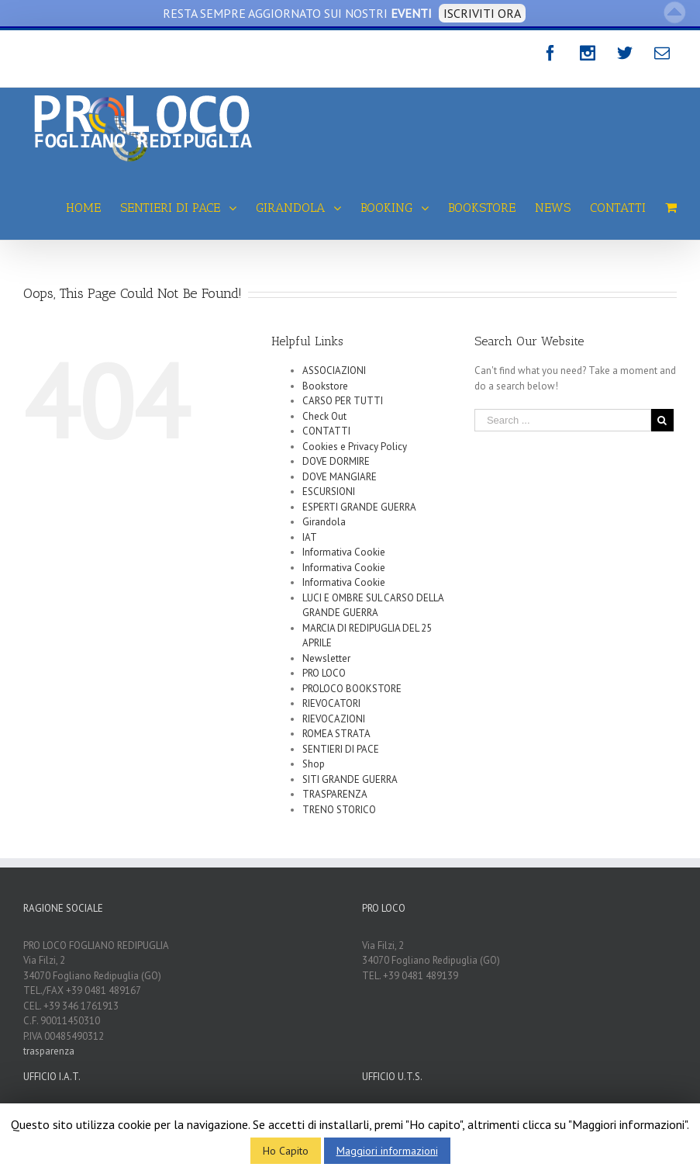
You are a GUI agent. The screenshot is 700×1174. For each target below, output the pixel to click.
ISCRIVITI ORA (482, 13)
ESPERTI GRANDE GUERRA (359, 507)
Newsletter (326, 658)
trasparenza (48, 1051)
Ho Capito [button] (286, 1151)
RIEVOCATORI (331, 703)
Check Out (324, 416)
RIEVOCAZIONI (333, 719)
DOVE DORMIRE (336, 461)
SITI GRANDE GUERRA (350, 779)
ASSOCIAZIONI (334, 370)
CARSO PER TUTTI (342, 400)
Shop (313, 764)
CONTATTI (326, 431)
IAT (309, 537)
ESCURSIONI (328, 491)
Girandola (324, 521)
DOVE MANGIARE (339, 476)
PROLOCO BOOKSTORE (352, 688)
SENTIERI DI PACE (340, 749)
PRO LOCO (324, 673)
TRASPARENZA (334, 794)
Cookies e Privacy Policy (354, 446)
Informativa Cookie (343, 552)
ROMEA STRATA (336, 733)
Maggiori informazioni (387, 1151)
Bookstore (325, 386)
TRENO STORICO (339, 809)
